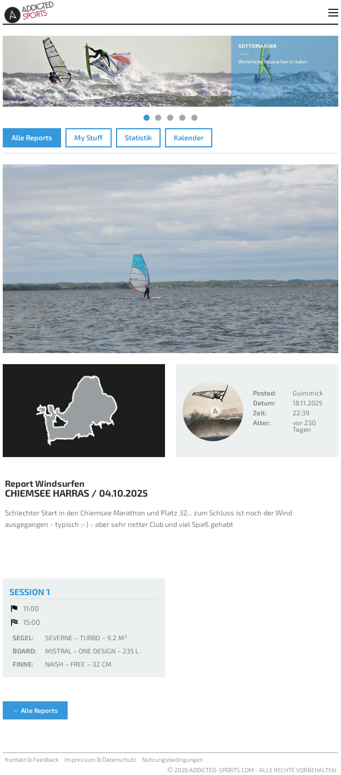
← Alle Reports (35, 710)
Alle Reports (32, 137)
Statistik (138, 137)
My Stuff (88, 137)
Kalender (189, 137)
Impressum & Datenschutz (100, 759)
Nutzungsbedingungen (172, 759)
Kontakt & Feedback (32, 759)
